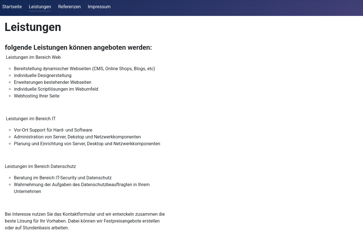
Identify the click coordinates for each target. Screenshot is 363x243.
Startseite (12, 6)
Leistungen (40, 6)
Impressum (99, 6)
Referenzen (69, 6)
